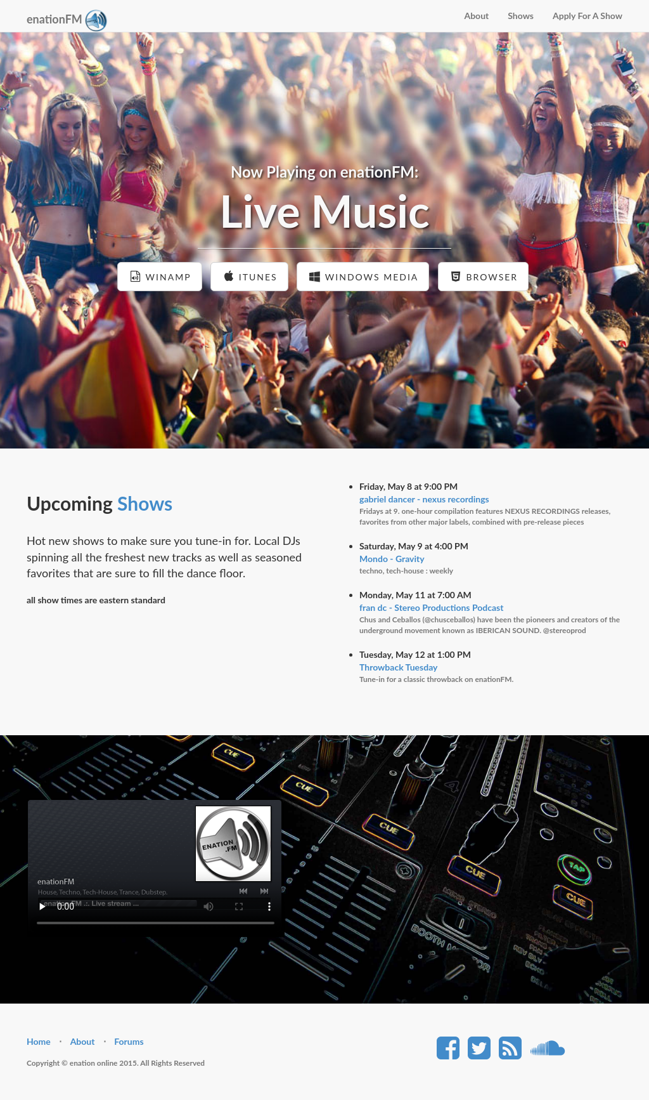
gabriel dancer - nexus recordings (424, 499)
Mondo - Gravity (392, 558)
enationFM (67, 21)
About (476, 15)
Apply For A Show (587, 15)
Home (39, 1041)
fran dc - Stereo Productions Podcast (431, 607)
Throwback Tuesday (398, 667)
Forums (128, 1041)
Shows (521, 15)
